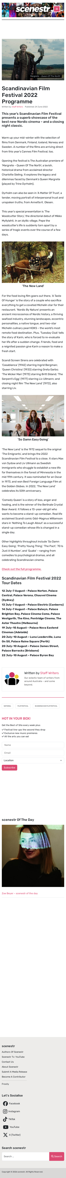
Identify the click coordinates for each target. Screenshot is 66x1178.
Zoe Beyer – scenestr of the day (20, 893)
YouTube (10, 1127)
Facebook (11, 1103)
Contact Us (8, 1062)
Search (56, 1156)
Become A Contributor (14, 1076)
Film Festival (23, 706)
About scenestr (10, 1066)
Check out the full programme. (21, 569)
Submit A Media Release (14, 1071)
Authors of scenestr (12, 1052)
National (7, 706)
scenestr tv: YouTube (13, 1057)
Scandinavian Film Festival (46, 706)
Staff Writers (49, 673)
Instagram (11, 1111)
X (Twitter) (11, 1135)
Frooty (5, 1084)
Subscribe (9, 767)
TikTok (8, 1119)
